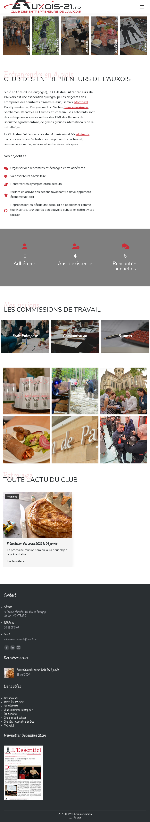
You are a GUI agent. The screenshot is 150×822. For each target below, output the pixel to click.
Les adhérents (11, 706)
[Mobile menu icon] (142, 7)
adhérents (82, 134)
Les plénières (10, 714)
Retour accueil (11, 698)
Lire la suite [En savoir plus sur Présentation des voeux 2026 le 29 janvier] (16, 561)
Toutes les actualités (14, 702)
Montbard (81, 102)
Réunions (12, 496)
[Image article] (9, 673)
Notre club (9, 726)
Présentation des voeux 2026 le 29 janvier (32, 544)
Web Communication (80, 814)
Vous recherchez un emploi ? (18, 710)
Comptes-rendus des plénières (19, 722)
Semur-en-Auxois (76, 107)
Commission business (15, 718)
